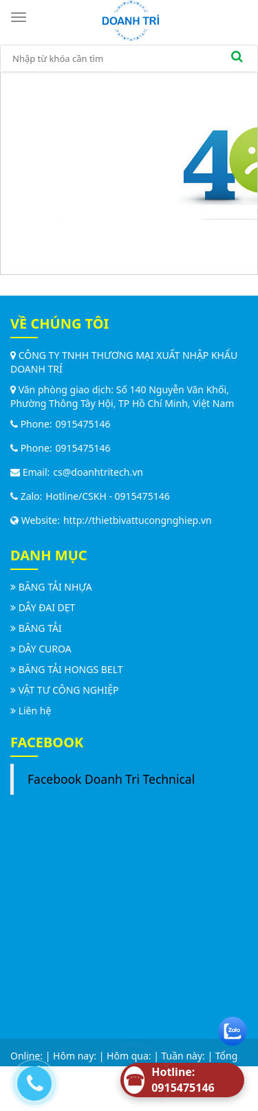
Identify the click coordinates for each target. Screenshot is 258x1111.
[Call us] (31, 1080)
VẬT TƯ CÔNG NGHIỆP (69, 689)
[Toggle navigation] (20, 17)
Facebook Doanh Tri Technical (111, 779)
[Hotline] (182, 1080)
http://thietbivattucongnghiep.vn (137, 520)
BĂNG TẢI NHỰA (55, 586)
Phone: (31, 423)
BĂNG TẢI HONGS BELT (71, 669)
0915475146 (83, 423)
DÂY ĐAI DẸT (47, 607)
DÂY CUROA (45, 648)
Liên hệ (35, 710)
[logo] (131, 19)
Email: (30, 471)
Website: (35, 520)
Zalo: (26, 496)
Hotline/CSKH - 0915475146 (107, 496)
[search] (236, 58)
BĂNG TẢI (40, 628)
